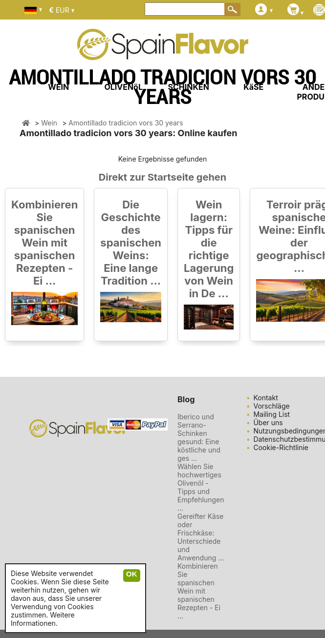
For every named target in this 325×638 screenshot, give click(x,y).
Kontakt (265, 397)
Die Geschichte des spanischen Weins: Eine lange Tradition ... (130, 242)
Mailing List (271, 414)
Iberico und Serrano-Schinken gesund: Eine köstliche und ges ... (198, 437)
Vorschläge (271, 406)
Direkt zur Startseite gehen (162, 177)
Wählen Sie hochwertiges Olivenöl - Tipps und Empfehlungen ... (200, 487)
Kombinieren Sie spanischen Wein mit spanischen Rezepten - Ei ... (44, 242)
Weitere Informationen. (43, 619)
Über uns (267, 422)
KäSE (253, 87)
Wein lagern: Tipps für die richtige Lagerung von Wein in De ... (209, 249)
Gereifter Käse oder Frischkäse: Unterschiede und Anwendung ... (200, 537)
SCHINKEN (188, 87)
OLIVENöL (123, 87)
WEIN (58, 87)
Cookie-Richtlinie (280, 447)
